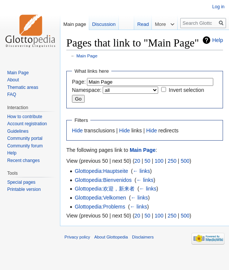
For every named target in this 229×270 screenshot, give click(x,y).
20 (138, 161)
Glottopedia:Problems (100, 207)
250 (172, 161)
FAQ (11, 94)
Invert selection (186, 90)
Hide (77, 131)
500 (185, 161)
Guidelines (17, 131)
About (13, 79)
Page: (79, 82)
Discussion (104, 24)
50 (148, 161)
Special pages (21, 182)
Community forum (25, 145)
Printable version (23, 189)
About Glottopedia (111, 237)
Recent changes (23, 160)
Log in (218, 6)
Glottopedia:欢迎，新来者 (105, 189)
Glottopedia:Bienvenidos (103, 180)
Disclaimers (143, 237)
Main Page (86, 55)
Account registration (27, 123)
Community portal (24, 138)
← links (141, 171)
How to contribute (24, 116)
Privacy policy (77, 237)
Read (138, 24)
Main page (74, 24)
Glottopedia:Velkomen (100, 198)
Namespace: (87, 90)
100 (159, 161)
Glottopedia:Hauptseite (101, 171)
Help (217, 40)
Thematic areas (22, 87)
